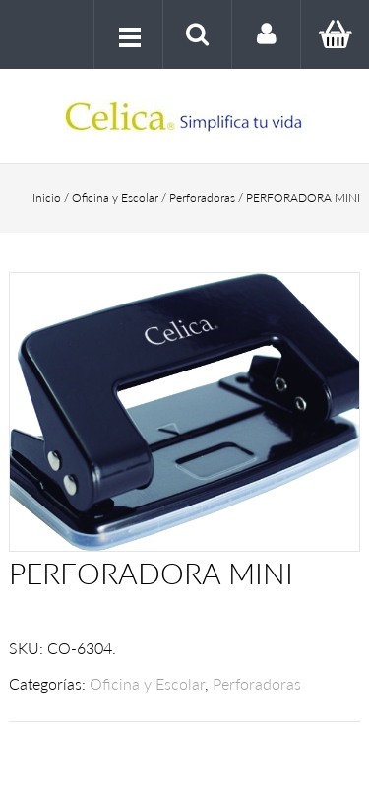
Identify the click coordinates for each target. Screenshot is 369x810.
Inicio (46, 197)
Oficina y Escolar (115, 197)
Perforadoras (202, 197)
